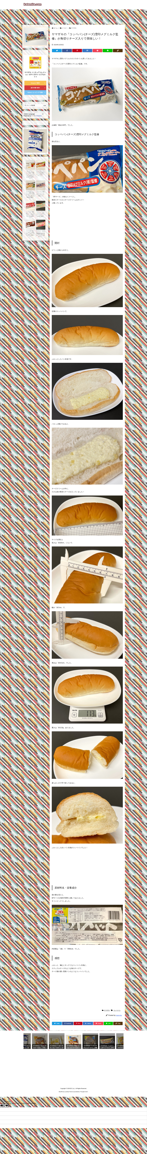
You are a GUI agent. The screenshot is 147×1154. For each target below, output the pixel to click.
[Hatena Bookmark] (87, 50)
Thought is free (83, 1091)
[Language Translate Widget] (33, 114)
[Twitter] (57, 50)
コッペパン (117, 1010)
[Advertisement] (73, 16)
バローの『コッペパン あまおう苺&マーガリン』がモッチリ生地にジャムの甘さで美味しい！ (30, 175)
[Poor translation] (5, 1105)
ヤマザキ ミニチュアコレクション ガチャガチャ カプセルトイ (35, 75)
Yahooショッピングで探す (35, 92)
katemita (119, 1015)
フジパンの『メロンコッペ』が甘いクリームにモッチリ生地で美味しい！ (40, 214)
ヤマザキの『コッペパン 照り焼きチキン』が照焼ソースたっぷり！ (40, 173)
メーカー (64, 28)
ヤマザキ (73, 28)
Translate (37, 116)
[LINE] (107, 50)
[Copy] (118, 50)
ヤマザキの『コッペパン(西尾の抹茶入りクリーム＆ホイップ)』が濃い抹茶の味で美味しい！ (30, 195)
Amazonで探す (35, 83)
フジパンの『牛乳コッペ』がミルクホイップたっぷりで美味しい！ (40, 193)
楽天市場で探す (35, 88)
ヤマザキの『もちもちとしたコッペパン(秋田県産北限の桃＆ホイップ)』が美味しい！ (40, 233)
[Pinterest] (77, 50)
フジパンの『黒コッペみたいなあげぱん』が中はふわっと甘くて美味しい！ (30, 233)
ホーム (56, 28)
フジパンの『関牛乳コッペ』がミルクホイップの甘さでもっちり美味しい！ (30, 214)
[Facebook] (67, 50)
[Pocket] (97, 50)
